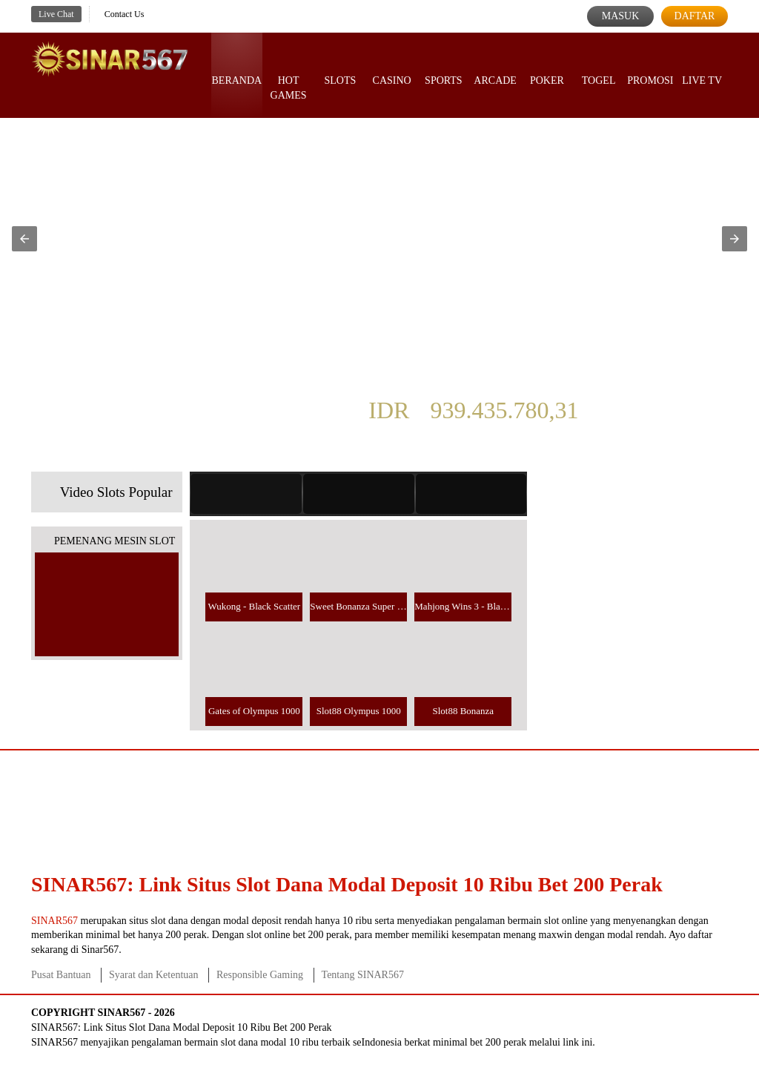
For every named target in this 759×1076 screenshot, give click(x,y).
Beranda (237, 66)
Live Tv (702, 66)
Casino (392, 66)
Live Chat (56, 14)
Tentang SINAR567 (363, 974)
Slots (340, 66)
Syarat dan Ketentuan (154, 974)
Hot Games (289, 74)
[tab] (246, 494)
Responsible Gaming (259, 974)
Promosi (650, 66)
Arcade (495, 66)
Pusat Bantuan (61, 974)
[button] (24, 238)
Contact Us (125, 14)
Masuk (621, 16)
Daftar (695, 16)
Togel (599, 66)
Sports (444, 66)
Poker (547, 66)
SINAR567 (54, 920)
